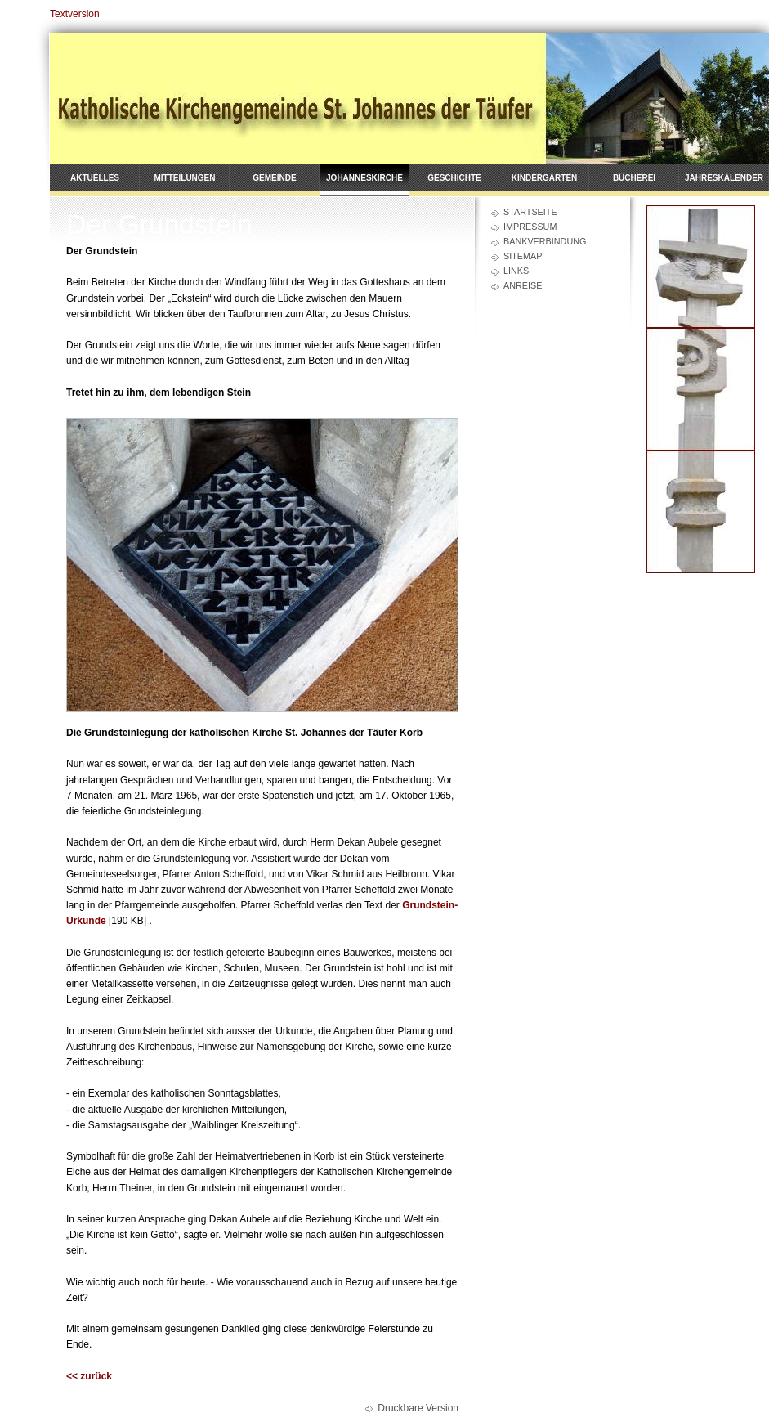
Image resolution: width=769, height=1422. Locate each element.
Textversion (75, 14)
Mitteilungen (185, 177)
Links (516, 271)
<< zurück (89, 1376)
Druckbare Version (418, 1408)
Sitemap (522, 256)
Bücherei (634, 177)
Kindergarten (545, 177)
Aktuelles (94, 177)
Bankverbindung (544, 241)
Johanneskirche (364, 177)
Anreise (522, 285)
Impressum (530, 226)
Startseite (530, 212)
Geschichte (454, 177)
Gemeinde (274, 177)
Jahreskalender (724, 177)
